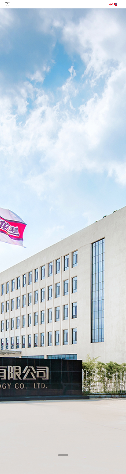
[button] (60, 455)
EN (116, 4)
